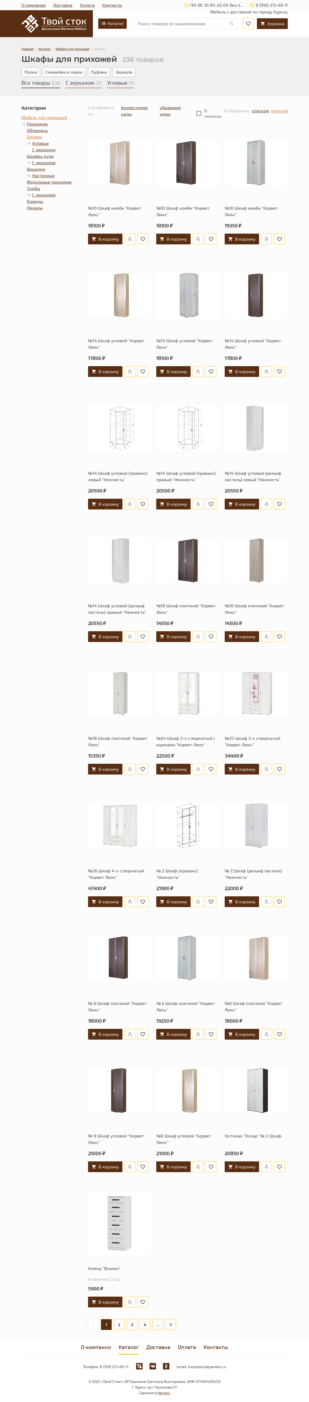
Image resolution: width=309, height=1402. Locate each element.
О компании (33, 5)
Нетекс (164, 1392)
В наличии (212, 113)
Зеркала (123, 71)
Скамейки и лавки (64, 71)
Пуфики (99, 71)
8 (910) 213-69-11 (114, 1366)
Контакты (112, 5)
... (158, 1324)
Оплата (87, 5)
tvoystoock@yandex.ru (207, 1366)
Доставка (62, 5)
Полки (30, 71)
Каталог (112, 23)
